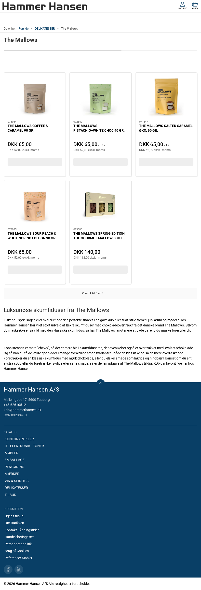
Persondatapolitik (18, 544)
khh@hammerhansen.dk (22, 410)
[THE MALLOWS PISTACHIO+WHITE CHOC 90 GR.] (100, 96)
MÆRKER (12, 474)
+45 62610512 (15, 405)
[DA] (45, 6)
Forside (23, 28)
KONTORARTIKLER (19, 439)
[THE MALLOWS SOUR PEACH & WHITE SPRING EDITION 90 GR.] (35, 204)
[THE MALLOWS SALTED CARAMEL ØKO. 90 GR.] (166, 96)
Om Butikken (14, 523)
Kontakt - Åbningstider (22, 530)
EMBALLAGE (15, 460)
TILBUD (10, 495)
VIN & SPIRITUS (16, 481)
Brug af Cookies (17, 551)
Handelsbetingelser (19, 537)
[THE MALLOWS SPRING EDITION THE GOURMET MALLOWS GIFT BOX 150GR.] (100, 204)
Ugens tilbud (14, 516)
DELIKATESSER (45, 28)
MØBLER (11, 453)
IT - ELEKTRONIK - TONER (24, 446)
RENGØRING (14, 467)
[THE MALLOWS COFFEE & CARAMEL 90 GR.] (35, 96)
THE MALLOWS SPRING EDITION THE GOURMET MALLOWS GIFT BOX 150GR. (99, 238)
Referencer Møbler (18, 558)
